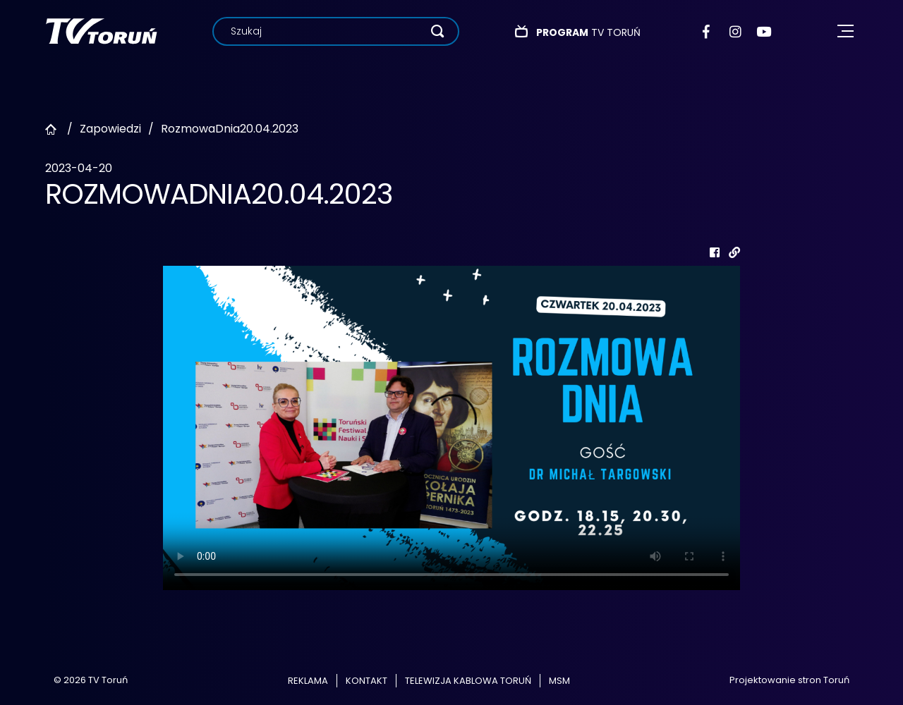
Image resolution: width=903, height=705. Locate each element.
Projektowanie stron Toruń (789, 680)
